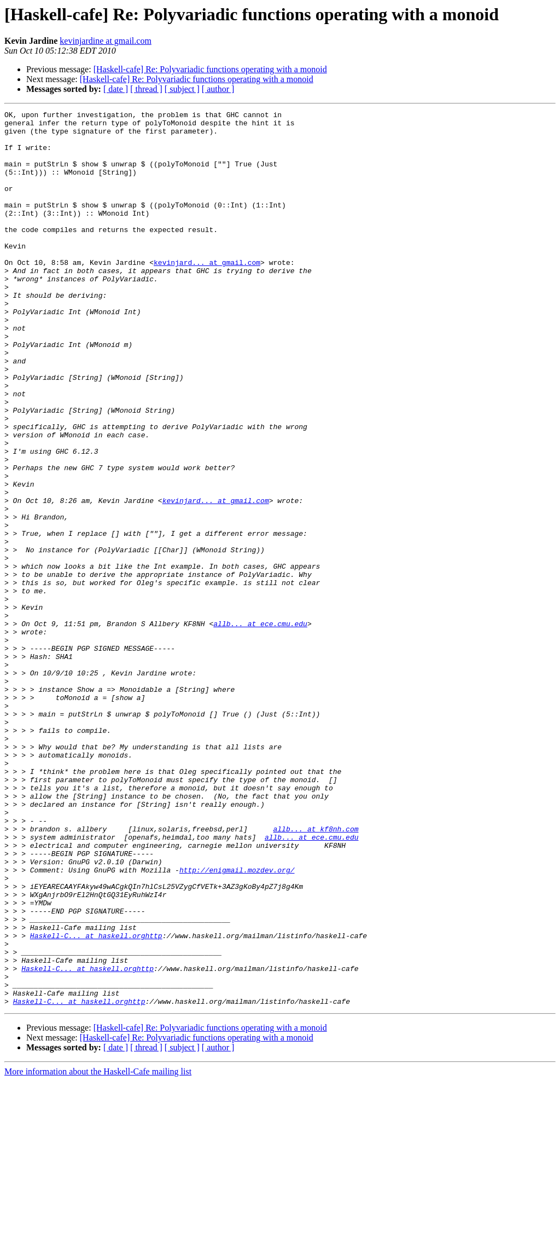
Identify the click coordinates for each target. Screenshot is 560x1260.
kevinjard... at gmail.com (207, 293)
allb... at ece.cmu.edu (260, 727)
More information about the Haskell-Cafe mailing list (97, 1250)
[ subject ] (182, 89)
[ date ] (115, 89)
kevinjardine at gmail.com (105, 40)
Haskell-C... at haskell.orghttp (96, 1101)
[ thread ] (146, 89)
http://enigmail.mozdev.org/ (237, 1022)
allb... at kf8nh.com (315, 973)
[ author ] (218, 89)
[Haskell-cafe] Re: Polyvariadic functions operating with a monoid (210, 69)
